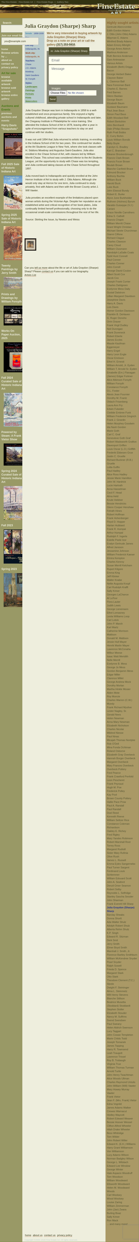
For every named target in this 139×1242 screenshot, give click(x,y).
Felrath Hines (114, 510)
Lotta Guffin (113, 467)
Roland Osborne (116, 751)
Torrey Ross (113, 845)
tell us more (41, 267)
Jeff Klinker (113, 576)
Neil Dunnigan (115, 329)
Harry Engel (113, 350)
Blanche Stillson (116, 998)
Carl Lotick (113, 620)
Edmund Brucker (116, 172)
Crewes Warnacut (117, 1111)
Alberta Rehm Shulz (118, 929)
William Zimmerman (118, 1205)
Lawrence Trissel (116, 1056)
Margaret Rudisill (116, 849)
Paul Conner (114, 259)
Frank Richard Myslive (119, 707)
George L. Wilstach (117, 1162)
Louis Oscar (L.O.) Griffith (121, 449)
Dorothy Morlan (115, 685)
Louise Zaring (114, 1202)
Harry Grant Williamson (120, 1147)
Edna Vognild (114, 1104)
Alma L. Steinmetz (117, 991)
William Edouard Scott (119, 878)
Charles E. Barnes (117, 88)
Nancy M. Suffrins (117, 1016)
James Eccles (114, 339)
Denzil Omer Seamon (119, 885)
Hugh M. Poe (114, 787)
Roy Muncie (113, 696)
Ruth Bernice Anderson (120, 56)
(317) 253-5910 (65, 44)
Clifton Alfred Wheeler (119, 1125)
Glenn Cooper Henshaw (120, 507)
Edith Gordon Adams (118, 30)
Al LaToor (112, 598)
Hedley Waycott (115, 1115)
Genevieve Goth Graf (119, 438)
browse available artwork (6, 81)
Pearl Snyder (114, 962)
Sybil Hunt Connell (117, 256)
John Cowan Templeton (120, 1034)
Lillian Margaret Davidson (121, 296)
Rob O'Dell (113, 743)
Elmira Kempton (116, 558)
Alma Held (112, 496)
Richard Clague (115, 238)
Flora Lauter (113, 601)
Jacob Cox (113, 278)
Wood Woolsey (115, 1198)
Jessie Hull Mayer (117, 641)
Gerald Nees (114, 714)
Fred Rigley (113, 834)
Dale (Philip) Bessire (118, 128)
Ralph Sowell (114, 965)
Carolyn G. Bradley (117, 147)
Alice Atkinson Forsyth (119, 379)
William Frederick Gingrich (121, 416)
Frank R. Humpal (116, 529)
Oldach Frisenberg (117, 401)
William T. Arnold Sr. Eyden (122, 369)
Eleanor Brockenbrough (120, 154)
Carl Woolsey (114, 1195)
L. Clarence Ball (116, 81)
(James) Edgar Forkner (120, 376)
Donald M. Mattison (118, 638)
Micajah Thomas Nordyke (121, 740)
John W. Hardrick (116, 481)
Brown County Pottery (119, 798)
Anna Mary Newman (118, 722)
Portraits (30, 94)
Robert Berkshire (116, 121)
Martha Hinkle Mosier (119, 689)
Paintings (30, 90)
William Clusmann (117, 248)
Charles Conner (115, 263)
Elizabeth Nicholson (118, 725)
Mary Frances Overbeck (120, 765)
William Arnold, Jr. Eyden (121, 365)
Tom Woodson (115, 1176)
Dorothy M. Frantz (117, 398)
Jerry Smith (113, 943)
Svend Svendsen (116, 1020)
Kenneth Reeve (115, 816)
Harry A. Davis (115, 303)
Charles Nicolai (115, 729)
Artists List (30, 275)
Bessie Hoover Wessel (119, 1122)
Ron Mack (112, 1220)
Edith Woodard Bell (117, 117)
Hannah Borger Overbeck (121, 758)
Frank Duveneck (116, 332)
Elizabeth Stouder (117, 1013)
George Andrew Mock (119, 681)
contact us (7, 63)
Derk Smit (112, 940)
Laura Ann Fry (115, 405)
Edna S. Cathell (115, 216)
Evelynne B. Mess (117, 663)
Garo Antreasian (116, 59)
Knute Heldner (115, 500)
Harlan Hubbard (116, 525)
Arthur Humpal (115, 532)
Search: (7, 22)
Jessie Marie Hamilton (119, 478)
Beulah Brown (115, 165)
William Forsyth (115, 383)
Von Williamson (115, 1151)
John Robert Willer (117, 1140)
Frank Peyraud (115, 783)
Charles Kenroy (115, 561)
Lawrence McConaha (119, 649)
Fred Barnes (114, 92)
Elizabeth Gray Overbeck (121, 754)
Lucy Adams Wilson (118, 1155)
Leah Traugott (114, 1053)
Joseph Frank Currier (118, 281)
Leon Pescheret (115, 780)
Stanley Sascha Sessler (120, 896)
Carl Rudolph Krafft (117, 587)
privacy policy (9, 67)
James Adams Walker (119, 1107)
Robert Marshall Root (119, 842)
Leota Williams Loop (118, 616)
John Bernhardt (115, 125)
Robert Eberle (114, 336)
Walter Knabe (114, 580)
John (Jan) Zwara (116, 1209)
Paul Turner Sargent (118, 867)
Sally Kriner (113, 591)
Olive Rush (113, 856)
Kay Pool (112, 794)
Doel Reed (113, 812)
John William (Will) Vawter (121, 1085)
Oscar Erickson (115, 358)
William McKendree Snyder (122, 958)
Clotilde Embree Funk (119, 412)
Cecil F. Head (114, 492)
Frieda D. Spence (116, 969)
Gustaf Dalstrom (116, 292)
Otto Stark (112, 976)
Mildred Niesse (115, 732)
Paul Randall (114, 809)
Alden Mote (113, 692)
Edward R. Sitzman (117, 936)
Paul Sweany (114, 1024)
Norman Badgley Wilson (120, 1158)
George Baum (114, 99)
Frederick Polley (116, 791)
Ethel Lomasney (116, 612)
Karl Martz (112, 627)
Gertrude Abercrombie (119, 26)
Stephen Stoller (115, 1009)
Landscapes (31, 87)
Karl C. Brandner (116, 150)
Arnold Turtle (114, 1071)
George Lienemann (117, 609)
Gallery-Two (62, 2)
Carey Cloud (114, 245)
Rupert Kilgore (115, 569)
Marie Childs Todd (117, 1038)
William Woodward (117, 1180)
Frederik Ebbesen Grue (120, 452)
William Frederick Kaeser (121, 554)
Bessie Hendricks (116, 503)
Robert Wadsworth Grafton (121, 441)
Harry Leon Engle (116, 354)
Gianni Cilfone (115, 234)
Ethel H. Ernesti (115, 361)
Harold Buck (114, 183)
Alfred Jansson (115, 547)
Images (55, 88)
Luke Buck (112, 187)
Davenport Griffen (117, 445)
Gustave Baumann (117, 107)
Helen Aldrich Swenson (120, 1027)
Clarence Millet (115, 678)
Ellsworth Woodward (118, 1184)
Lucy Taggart (114, 1031)
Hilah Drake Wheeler (118, 1129)
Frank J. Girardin (116, 419)
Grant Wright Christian (119, 227)
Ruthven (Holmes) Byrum (121, 201)
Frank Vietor (114, 1096)
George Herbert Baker (119, 74)
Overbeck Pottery (116, 769)
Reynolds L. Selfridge (119, 893)
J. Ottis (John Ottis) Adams (122, 34)
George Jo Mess (116, 667)
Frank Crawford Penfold (120, 776)
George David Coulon (119, 270)
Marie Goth (113, 430)
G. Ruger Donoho (116, 318)
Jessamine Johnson (118, 550)
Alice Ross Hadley (117, 474)
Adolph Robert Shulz (118, 925)
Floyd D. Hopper (116, 521)
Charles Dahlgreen (117, 285)
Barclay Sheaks (115, 914)
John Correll (113, 267)
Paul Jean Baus (115, 110)
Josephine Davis (116, 299)
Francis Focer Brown (118, 161)
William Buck (114, 179)
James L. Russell (116, 860)
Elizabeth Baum (115, 103)
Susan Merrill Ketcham (119, 565)
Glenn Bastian (115, 96)
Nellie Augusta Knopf (118, 583)
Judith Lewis (114, 605)
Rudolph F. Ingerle (117, 536)
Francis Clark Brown (118, 157)
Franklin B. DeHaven (118, 314)
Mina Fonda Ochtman (119, 747)
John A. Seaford (116, 882)
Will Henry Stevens (117, 994)
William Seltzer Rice (118, 820)
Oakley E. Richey (116, 831)
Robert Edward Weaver (120, 1118)
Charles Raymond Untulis (121, 1082)
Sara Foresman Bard (118, 85)
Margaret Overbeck (117, 762)
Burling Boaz (114, 1213)
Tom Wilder (113, 1136)
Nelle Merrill (113, 660)
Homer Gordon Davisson (120, 310)
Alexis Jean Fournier (118, 394)
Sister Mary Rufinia (117, 853)
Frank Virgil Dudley (117, 325)
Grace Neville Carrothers (120, 212)
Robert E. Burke (116, 194)
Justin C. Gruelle (116, 456)
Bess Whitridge (115, 1133)
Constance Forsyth (117, 387)
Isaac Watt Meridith (117, 656)
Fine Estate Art (26, 2)
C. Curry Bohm (115, 136)
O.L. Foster (113, 390)
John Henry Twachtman (120, 1074)
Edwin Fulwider (115, 409)
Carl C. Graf (113, 434)
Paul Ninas (113, 736)
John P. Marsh (115, 623)
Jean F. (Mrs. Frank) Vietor (121, 1100)
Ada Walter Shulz (116, 922)
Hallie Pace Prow (116, 802)
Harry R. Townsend (117, 1049)
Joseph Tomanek (116, 1042)
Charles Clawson (116, 241)
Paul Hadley (113, 470)
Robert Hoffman (115, 514)
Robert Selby (114, 889)
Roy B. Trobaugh (116, 1060)
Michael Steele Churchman (122, 230)
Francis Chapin (115, 219)
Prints (28, 97)
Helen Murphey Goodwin (120, 423)
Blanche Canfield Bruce (120, 168)
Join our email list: (12, 35)
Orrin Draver (114, 321)
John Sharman (115, 900)
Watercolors (31, 101)
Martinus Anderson (117, 52)
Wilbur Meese (114, 652)
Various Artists (115, 63)
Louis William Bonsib (118, 139)
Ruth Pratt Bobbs (116, 132)
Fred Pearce (114, 772)
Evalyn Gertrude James (120, 543)
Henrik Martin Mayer (118, 645)
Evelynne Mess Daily (118, 288)
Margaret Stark (115, 973)
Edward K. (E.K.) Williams (121, 1144)
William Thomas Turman (120, 1067)
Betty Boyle (113, 143)
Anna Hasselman (116, 489)
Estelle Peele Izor (116, 540)
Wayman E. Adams (117, 37)
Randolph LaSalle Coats (120, 252)
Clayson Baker (115, 77)
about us (6, 60)
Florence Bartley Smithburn (122, 954)
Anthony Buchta (116, 176)
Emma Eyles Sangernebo (121, 863)
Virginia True (114, 1064)
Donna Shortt (114, 918)
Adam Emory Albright (118, 45)
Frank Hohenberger (118, 518)
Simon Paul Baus (116, 114)
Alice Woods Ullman (118, 1078)
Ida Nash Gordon (116, 427)
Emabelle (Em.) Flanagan (121, 372)
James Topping (115, 1045)
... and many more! (117, 1224)
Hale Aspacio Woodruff (119, 1173)
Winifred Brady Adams (119, 41)
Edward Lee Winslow (118, 1165)
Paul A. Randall (115, 805)
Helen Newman (115, 718)
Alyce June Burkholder (119, 198)
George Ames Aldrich (118, 48)
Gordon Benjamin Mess (120, 671)
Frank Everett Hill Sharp (120, 903)
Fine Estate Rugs (45, 2)
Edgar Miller (113, 674)
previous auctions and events (9, 117)
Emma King (113, 572)
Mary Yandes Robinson (120, 838)
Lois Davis (112, 307)
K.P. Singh (112, 933)
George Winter (115, 1169)
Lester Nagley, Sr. (117, 711)
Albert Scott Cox (116, 274)
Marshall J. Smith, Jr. (118, 951)
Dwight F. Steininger (118, 987)
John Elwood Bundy (118, 190)
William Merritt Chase (119, 223)
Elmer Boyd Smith (117, 947)
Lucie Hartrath (115, 485)
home (4, 49)
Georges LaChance (118, 594)
